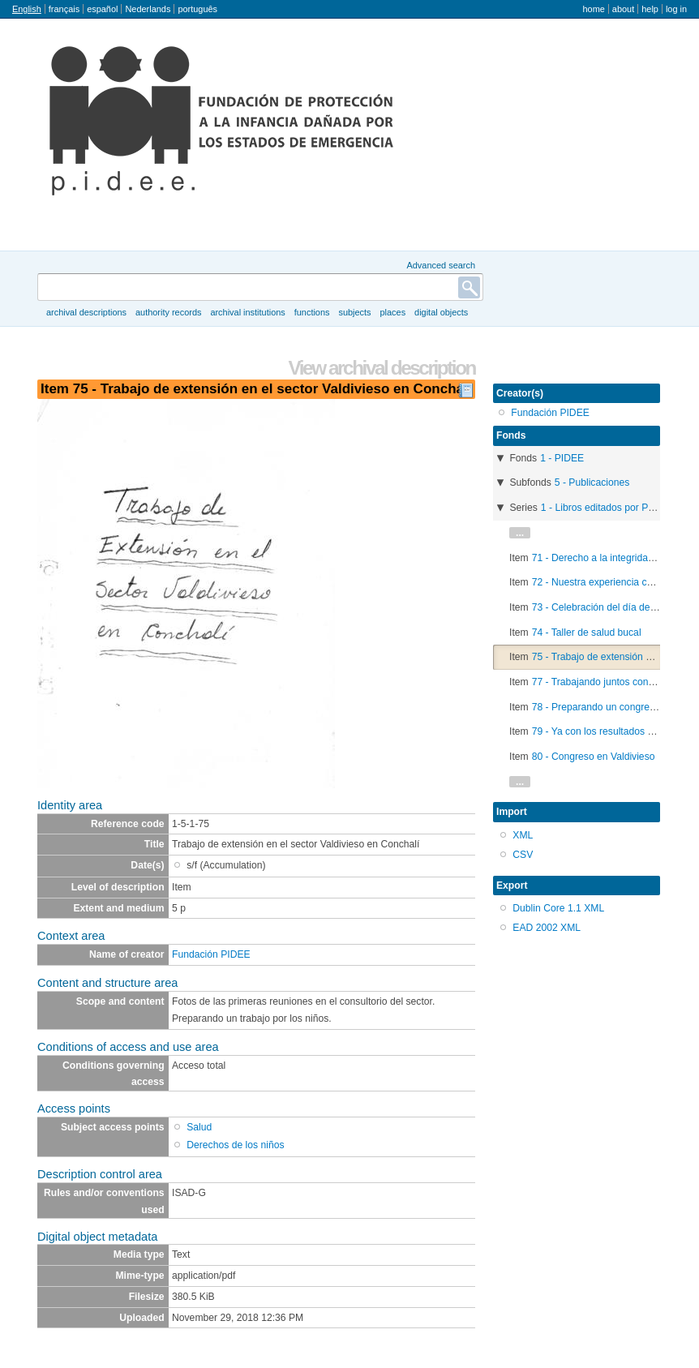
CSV (522, 854)
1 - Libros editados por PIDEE (606, 507)
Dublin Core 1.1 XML (558, 908)
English (26, 9)
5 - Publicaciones (592, 482)
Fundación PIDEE (211, 954)
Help (649, 9)
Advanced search (440, 265)
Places (393, 312)
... (520, 532)
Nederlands (147, 9)
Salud (199, 1127)
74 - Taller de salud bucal (586, 632)
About (623, 9)
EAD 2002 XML (546, 927)
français (64, 9)
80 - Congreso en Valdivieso (593, 756)
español (102, 9)
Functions (312, 312)
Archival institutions (247, 312)
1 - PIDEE (562, 458)
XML (522, 835)
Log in (676, 9)
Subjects (354, 312)
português (197, 9)
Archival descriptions (86, 312)
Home (593, 9)
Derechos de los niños (235, 1145)
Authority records (168, 312)
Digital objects (441, 312)
